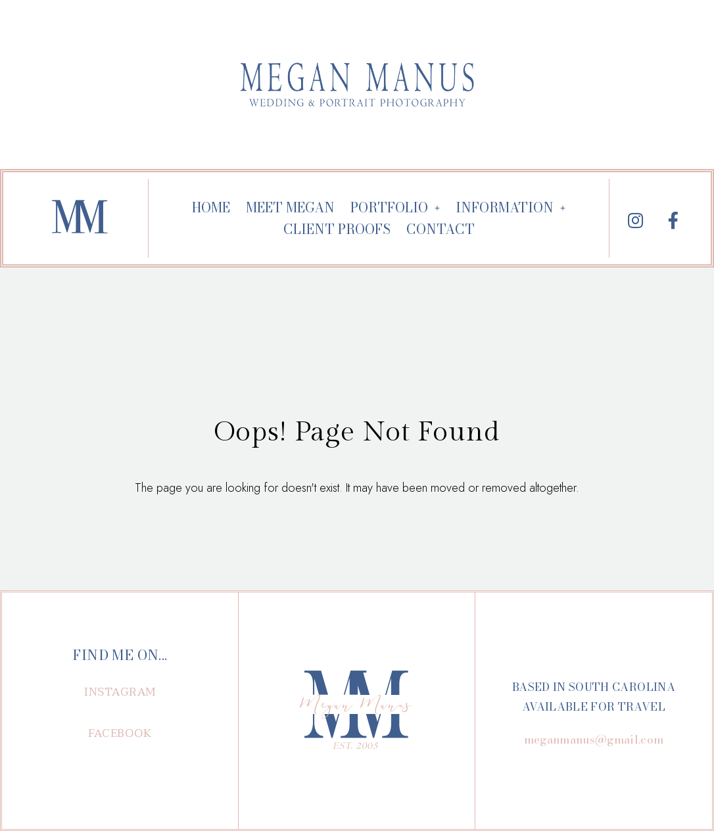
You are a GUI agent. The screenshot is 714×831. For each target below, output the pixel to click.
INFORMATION (510, 207)
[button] (120, 692)
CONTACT (440, 229)
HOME (211, 207)
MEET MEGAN (290, 207)
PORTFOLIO (395, 207)
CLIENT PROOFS (337, 229)
